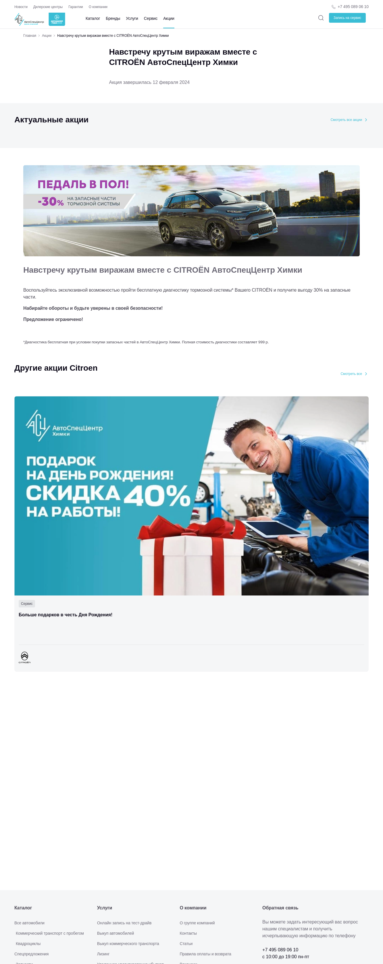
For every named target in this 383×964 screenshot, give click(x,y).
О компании (98, 7)
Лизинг (103, 954)
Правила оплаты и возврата (205, 954)
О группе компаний (197, 923)
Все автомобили (29, 923)
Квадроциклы (28, 943)
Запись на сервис (347, 18)
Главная (29, 36)
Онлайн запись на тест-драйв (124, 923)
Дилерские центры (48, 7)
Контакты (188, 933)
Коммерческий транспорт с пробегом (50, 933)
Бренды (113, 18)
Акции (168, 18)
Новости (21, 7)
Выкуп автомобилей (115, 933)
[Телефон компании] (350, 7)
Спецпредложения (31, 954)
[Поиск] (321, 18)
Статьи (186, 943)
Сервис (150, 18)
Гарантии (75, 7)
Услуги (132, 18)
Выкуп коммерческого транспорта (128, 943)
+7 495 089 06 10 (353, 6)
